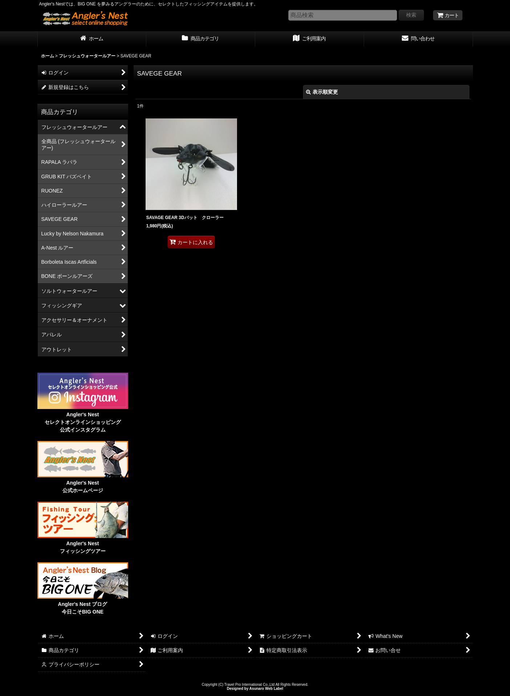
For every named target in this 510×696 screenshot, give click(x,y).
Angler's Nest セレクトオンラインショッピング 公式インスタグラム (83, 422)
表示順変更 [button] (322, 92)
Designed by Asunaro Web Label (255, 689)
